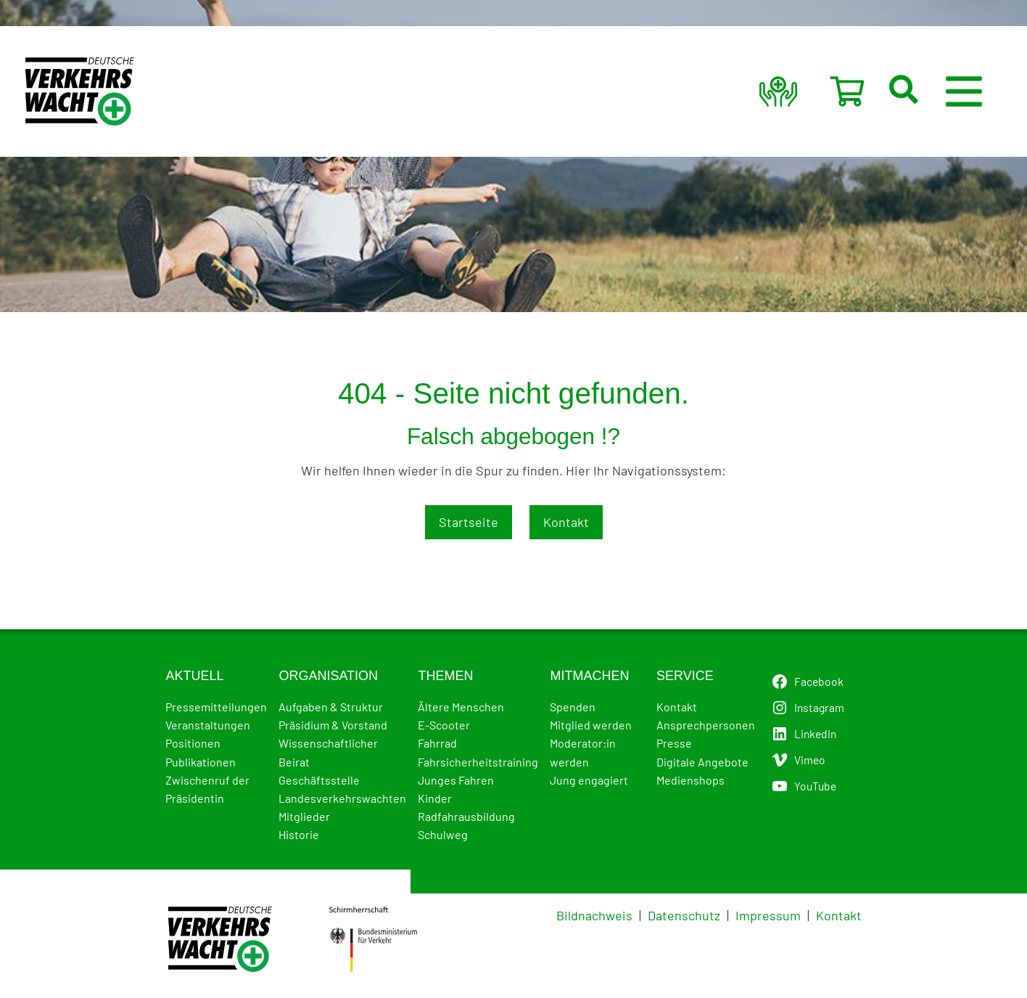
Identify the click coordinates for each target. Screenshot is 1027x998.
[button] (921, 91)
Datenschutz (684, 915)
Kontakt (566, 522)
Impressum (768, 915)
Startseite (468, 522)
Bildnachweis (594, 915)
